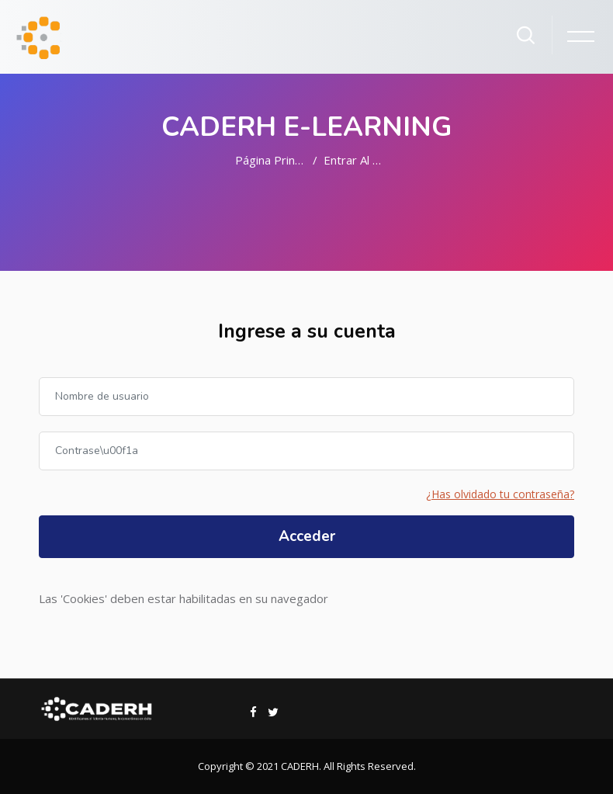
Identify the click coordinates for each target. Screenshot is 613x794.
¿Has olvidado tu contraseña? (500, 494)
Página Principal (276, 160)
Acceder (307, 536)
